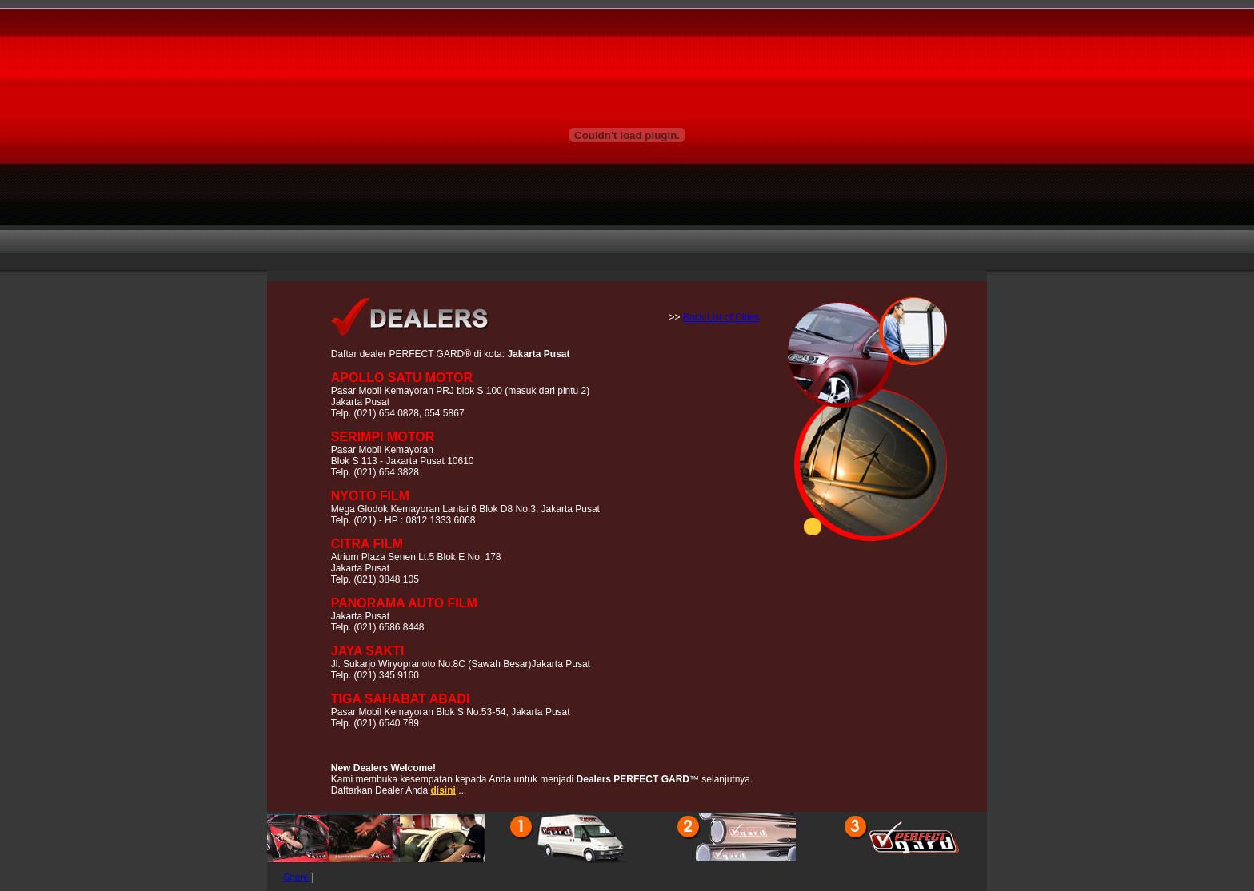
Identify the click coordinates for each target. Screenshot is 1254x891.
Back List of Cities (721, 317)
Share (296, 877)
